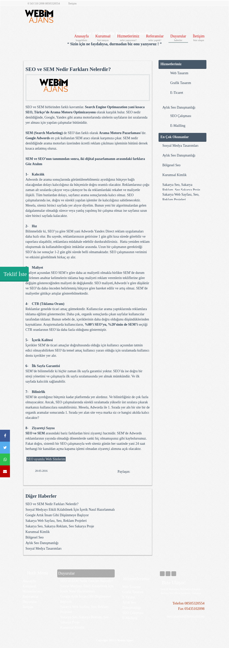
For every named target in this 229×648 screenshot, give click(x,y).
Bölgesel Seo (34, 537)
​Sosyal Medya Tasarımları (43, 548)
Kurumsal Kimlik (37, 532)
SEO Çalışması (132, 613)
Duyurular (178, 38)
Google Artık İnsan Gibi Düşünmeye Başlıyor (57, 515)
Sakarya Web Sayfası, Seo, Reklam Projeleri (56, 521)
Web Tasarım (131, 587)
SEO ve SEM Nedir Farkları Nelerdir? (51, 504)
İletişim (198, 38)
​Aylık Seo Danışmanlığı (41, 543)
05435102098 (195, 609)
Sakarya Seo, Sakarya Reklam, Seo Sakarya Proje (59, 526)
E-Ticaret (128, 597)
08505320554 (195, 603)
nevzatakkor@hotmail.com (184, 616)
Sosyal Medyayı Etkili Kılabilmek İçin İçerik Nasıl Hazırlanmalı (70, 509)
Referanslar (155, 38)
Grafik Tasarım (132, 592)
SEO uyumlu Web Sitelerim (46, 459)
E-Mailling (129, 618)
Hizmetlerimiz (128, 38)
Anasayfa (81, 38)
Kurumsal (102, 38)
